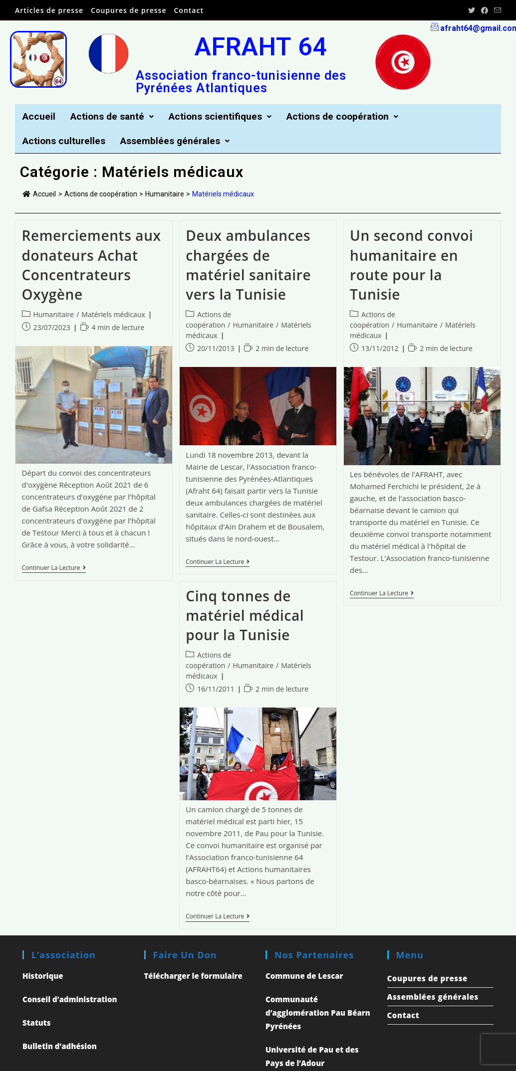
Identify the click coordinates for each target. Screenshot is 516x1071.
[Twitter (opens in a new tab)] (471, 10)
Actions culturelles (65, 142)
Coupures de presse (128, 10)
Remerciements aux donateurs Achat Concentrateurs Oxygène (91, 266)
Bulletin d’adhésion (59, 1047)
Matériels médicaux (113, 315)
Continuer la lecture (54, 569)
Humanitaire (53, 315)
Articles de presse (49, 10)
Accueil (39, 117)
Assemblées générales (180, 142)
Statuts (36, 1024)
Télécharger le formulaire (193, 977)
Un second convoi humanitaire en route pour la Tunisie (411, 266)
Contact (189, 10)
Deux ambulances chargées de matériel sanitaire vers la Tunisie (248, 266)
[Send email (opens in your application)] (496, 10)
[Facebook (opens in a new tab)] (484, 10)
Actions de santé (114, 117)
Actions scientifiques (226, 117)
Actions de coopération (352, 117)
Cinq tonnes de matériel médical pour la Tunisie (245, 616)
